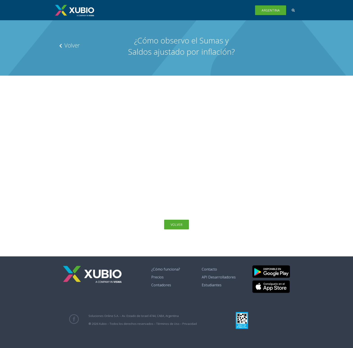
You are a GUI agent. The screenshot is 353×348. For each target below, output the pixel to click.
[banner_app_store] (271, 282)
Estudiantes (212, 284)
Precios (157, 277)
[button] (293, 10)
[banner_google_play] (271, 267)
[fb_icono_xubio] (74, 316)
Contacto (209, 269)
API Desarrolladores (219, 277)
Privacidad (189, 324)
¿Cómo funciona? (165, 269)
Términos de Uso (167, 324)
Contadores (161, 284)
